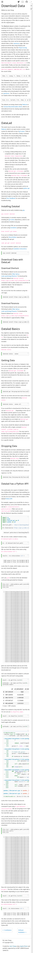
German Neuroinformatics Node (13, 106)
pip (23, 210)
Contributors (8, 930)
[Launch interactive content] (18, 1)
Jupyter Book (24, 946)
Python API (9, 498)
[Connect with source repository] (27, 1)
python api (26, 188)
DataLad (24, 104)
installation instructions (20, 249)
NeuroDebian (12, 237)
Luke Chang (12, 946)
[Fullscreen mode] (22, 1)
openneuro (16, 43)
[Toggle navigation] (2, 2)
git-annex (22, 131)
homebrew (13, 227)
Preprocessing (23, 47)
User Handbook (10, 198)
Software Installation (21, 931)
